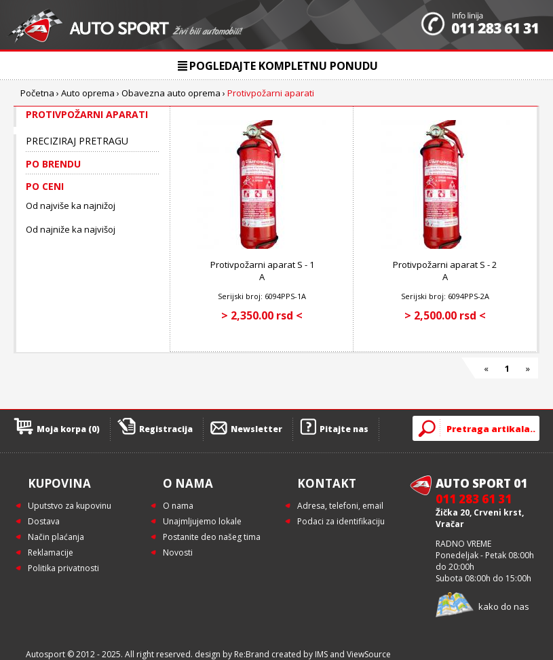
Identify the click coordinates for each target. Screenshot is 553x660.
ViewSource (369, 654)
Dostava (44, 521)
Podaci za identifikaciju (341, 521)
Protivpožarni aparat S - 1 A (262, 270)
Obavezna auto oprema (171, 93)
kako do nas (503, 606)
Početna (37, 93)
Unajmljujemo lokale (202, 521)
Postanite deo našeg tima (212, 537)
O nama (178, 505)
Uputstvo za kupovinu (69, 505)
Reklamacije (50, 552)
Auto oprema (88, 93)
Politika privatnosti (63, 568)
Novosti (178, 552)
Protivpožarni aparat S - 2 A (445, 270)
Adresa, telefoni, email (340, 505)
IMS (321, 654)
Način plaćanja (56, 537)
